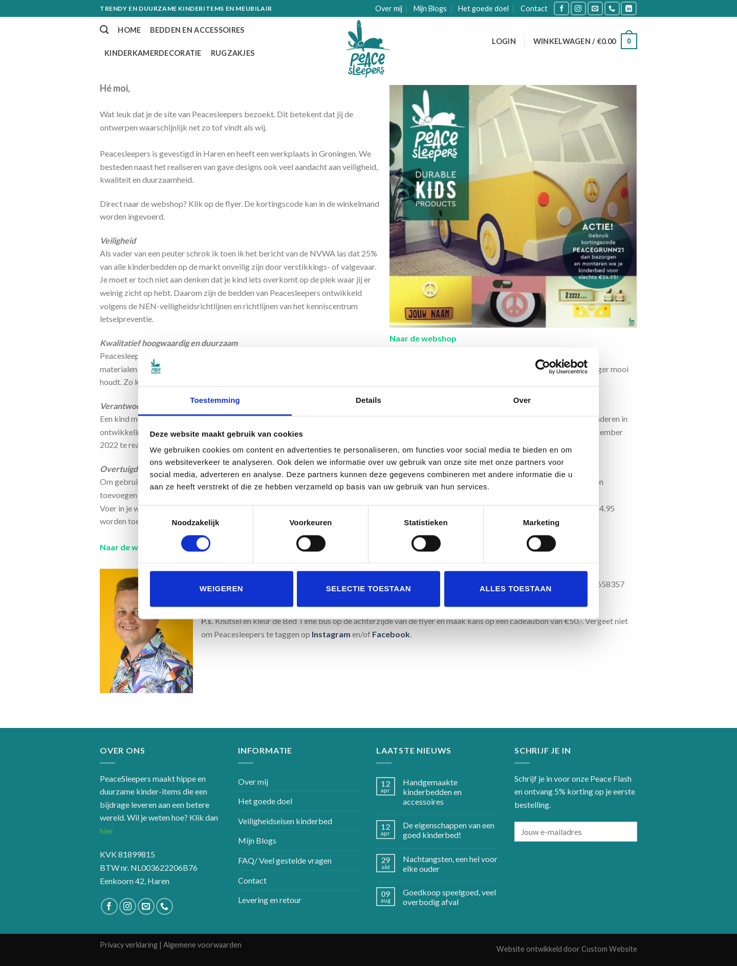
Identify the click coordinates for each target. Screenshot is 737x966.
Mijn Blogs (430, 8)
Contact (534, 8)
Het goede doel (483, 8)
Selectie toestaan (368, 589)
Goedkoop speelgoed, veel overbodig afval (449, 897)
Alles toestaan (516, 589)
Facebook (391, 634)
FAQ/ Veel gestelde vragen (285, 860)
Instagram (331, 634)
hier (106, 830)
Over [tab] (522, 400)
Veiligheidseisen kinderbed (285, 821)
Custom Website (609, 948)
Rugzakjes (233, 53)
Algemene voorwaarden (202, 944)
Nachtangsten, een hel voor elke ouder (450, 863)
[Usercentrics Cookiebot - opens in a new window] (543, 366)
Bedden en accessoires (197, 30)
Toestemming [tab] (215, 400)
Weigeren (221, 589)
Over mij (388, 8)
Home (129, 30)
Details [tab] (368, 400)
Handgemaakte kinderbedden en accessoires (432, 791)
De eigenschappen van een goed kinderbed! (448, 830)
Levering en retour (269, 900)
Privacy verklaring (129, 944)
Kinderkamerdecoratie (153, 53)
